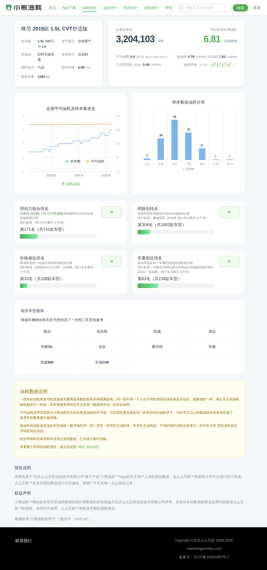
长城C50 (102, 362)
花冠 (102, 347)
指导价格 (68, 67)
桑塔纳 (157, 347)
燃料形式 (27, 67)
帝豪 (212, 347)
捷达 (212, 331)
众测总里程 (124, 29)
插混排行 (151, 7)
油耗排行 (110, 7)
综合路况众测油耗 (223, 29)
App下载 (69, 7)
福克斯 (102, 331)
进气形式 (68, 41)
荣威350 (46, 362)
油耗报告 (89, 7)
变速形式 (68, 54)
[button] (111, 212)
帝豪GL (47, 347)
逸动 (47, 331)
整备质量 (27, 77)
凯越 (157, 331)
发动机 (26, 41)
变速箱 (26, 54)
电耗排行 (131, 7)
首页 (52, 7)
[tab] (71, 222)
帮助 (168, 7)
